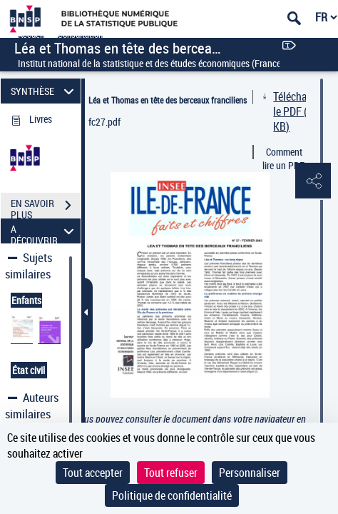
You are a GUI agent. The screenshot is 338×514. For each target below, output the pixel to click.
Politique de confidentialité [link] (172, 495)
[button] (313, 181)
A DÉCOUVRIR (44, 230)
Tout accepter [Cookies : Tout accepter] (93, 472)
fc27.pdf (104, 121)
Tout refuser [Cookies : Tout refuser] (171, 472)
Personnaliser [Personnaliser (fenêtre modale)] (249, 472)
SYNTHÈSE (44, 91)
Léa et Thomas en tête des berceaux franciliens (167, 100)
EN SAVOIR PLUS (46, 207)
